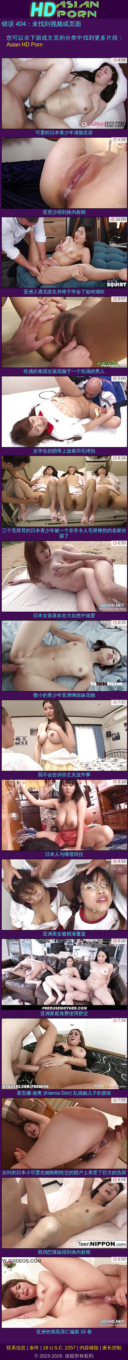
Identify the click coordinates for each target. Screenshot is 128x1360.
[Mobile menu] (6, 9)
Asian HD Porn (24, 44)
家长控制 (112, 1347)
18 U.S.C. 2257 (59, 1347)
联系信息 (16, 1347)
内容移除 (89, 1347)
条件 (34, 1347)
